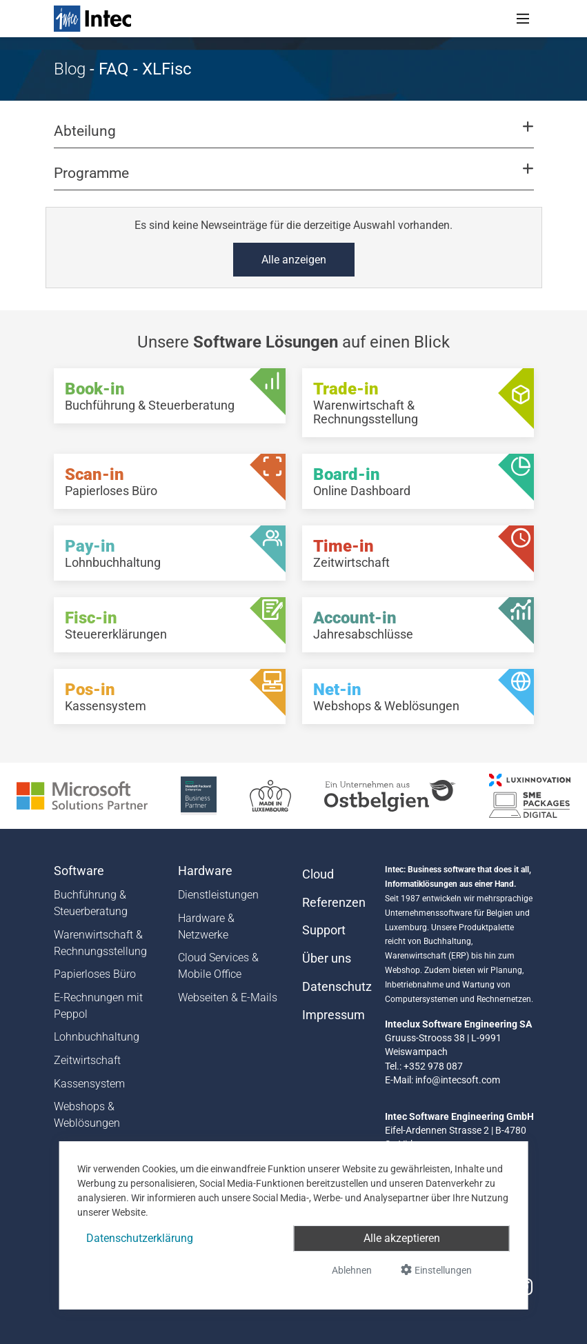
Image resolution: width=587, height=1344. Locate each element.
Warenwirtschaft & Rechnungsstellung (100, 943)
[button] (293, 137)
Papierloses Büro (95, 974)
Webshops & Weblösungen (87, 1115)
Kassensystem (89, 1083)
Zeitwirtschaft (87, 1060)
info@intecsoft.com (457, 1079)
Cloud (318, 874)
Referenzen (334, 903)
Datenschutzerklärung (139, 1238)
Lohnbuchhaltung (96, 1036)
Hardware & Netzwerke (206, 926)
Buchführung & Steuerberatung (91, 903)
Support (324, 930)
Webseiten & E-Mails (227, 997)
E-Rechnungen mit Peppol (98, 1006)
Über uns (326, 958)
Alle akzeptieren (402, 1238)
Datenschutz (335, 987)
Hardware (205, 871)
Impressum (333, 1015)
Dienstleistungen (218, 894)
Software (79, 871)
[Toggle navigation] (523, 19)
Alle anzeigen (293, 259)
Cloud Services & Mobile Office (218, 966)
